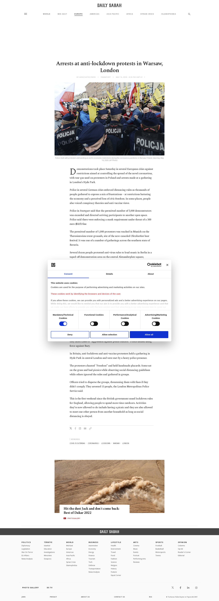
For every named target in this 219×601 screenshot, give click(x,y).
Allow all (149, 335)
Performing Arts (139, 559)
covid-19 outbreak (77, 443)
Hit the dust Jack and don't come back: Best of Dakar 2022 (92, 510)
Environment (116, 549)
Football (159, 545)
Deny (70, 335)
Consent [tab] (68, 274)
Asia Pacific (113, 14)
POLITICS (26, 542)
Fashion (114, 559)
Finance (92, 555)
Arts (135, 542)
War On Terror (27, 552)
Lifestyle (116, 542)
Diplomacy (26, 545)
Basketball (160, 549)
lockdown (105, 443)
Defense (92, 565)
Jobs (24, 597)
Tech (90, 562)
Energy (91, 552)
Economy (92, 549)
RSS (150, 597)
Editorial (181, 555)
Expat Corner (116, 575)
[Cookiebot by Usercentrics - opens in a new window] (149, 265)
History (114, 568)
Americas (94, 14)
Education (48, 549)
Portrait (136, 555)
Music (135, 549)
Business (93, 542)
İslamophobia (71, 565)
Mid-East (62, 14)
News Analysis (27, 559)
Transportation (94, 568)
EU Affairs (25, 555)
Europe (78, 14)
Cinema (136, 545)
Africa (129, 14)
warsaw (116, 443)
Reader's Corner (184, 552)
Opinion (182, 542)
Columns (181, 545)
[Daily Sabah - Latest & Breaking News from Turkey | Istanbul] (109, 5)
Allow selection (109, 335)
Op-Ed (180, 549)
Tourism (92, 559)
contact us (119, 597)
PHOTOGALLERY (74, 518)
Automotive (93, 545)
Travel (113, 552)
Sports (159, 542)
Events (135, 552)
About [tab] (151, 274)
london (125, 443)
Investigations (49, 552)
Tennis (158, 555)
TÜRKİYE (48, 542)
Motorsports (160, 552)
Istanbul (47, 545)
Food (113, 555)
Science (114, 562)
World (46, 14)
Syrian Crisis (147, 14)
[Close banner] (167, 265)
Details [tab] (109, 274)
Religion (114, 565)
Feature (114, 572)
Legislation (26, 549)
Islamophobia (168, 14)
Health (113, 545)
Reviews (136, 562)
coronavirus (93, 443)
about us (85, 597)
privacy (53, 597)
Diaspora (47, 559)
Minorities (48, 555)
